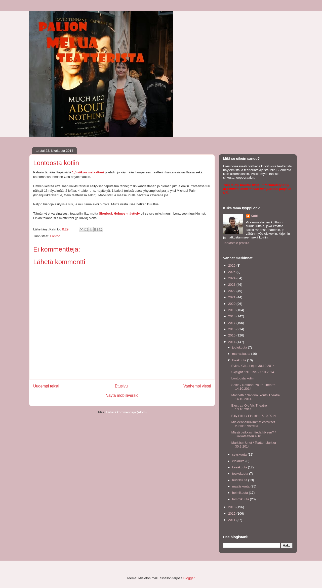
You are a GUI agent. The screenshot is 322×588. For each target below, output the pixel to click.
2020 (232, 304)
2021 (232, 297)
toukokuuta (240, 473)
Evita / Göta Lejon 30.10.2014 (252, 366)
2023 (232, 284)
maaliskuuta (241, 486)
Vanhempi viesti (197, 386)
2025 (232, 272)
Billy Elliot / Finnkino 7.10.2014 (253, 416)
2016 (232, 329)
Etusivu (121, 386)
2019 (232, 310)
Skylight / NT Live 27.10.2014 (252, 372)
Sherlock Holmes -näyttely (119, 213)
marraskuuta (241, 354)
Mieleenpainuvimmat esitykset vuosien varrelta (253, 424)
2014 (232, 342)
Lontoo (55, 236)
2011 (232, 520)
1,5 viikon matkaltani (88, 172)
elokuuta (239, 461)
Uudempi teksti (46, 386)
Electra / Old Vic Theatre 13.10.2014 (249, 407)
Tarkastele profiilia (236, 243)
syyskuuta (240, 454)
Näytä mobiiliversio (122, 395)
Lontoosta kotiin (242, 378)
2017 (232, 323)
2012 (232, 513)
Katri (254, 216)
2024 (232, 278)
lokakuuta (239, 360)
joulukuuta (240, 347)
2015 (232, 335)
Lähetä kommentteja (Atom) (126, 412)
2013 (232, 507)
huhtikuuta (240, 480)
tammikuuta (241, 499)
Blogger (188, 578)
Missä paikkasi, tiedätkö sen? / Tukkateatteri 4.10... (253, 434)
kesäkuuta (240, 467)
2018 (232, 316)
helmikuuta (240, 493)
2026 (232, 265)
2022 (232, 291)
